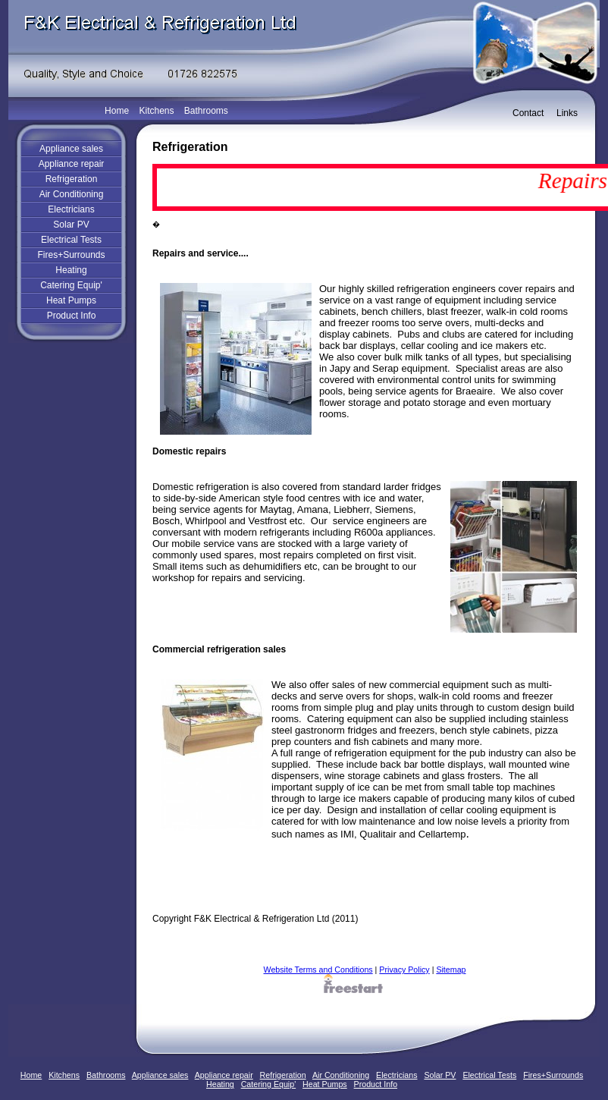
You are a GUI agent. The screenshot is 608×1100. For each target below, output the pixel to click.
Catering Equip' (71, 285)
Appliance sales (71, 148)
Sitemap (450, 969)
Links (567, 113)
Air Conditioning (71, 194)
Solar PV (71, 224)
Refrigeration (71, 179)
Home (117, 110)
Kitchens (156, 110)
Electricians (71, 209)
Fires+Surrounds (71, 255)
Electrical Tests (71, 239)
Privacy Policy (404, 969)
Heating (70, 270)
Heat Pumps (71, 300)
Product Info (71, 315)
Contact (528, 113)
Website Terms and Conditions (318, 969)
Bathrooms (206, 110)
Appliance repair (72, 164)
